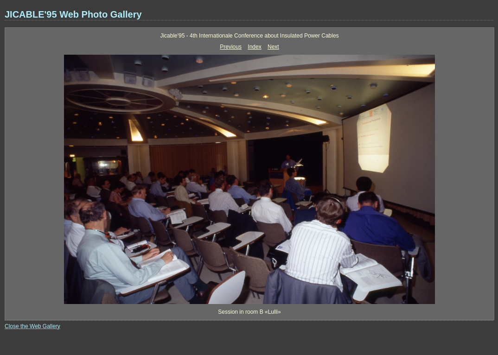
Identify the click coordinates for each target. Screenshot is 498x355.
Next (273, 47)
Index (254, 47)
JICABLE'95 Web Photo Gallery (73, 14)
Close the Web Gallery (32, 326)
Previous (231, 47)
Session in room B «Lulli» (249, 312)
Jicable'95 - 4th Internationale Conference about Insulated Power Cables (249, 35)
